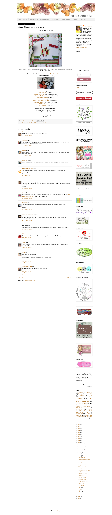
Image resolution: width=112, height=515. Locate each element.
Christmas (24, 122)
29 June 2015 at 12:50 (27, 229)
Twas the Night (54, 73)
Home (19, 19)
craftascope (78, 415)
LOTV (35, 122)
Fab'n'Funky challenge (42, 97)
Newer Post (21, 277)
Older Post (69, 277)
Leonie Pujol (85, 401)
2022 (79, 428)
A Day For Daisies (79, 392)
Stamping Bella (79, 413)
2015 (79, 442)
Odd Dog (38, 122)
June (80, 456)
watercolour (86, 418)
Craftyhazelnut (41, 99)
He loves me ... (81, 485)
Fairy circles (81, 475)
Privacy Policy (83, 19)
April (80, 489)
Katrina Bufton (88, 26)
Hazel (23, 192)
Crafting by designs (39, 102)
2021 (79, 430)
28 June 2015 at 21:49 (27, 209)
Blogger (58, 510)
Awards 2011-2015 (66, 19)
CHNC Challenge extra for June (41, 100)
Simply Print (83, 410)
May (80, 487)
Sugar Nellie (88, 413)
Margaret (24, 202)
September (81, 450)
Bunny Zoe (42, 103)
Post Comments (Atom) (30, 280)
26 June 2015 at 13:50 (27, 175)
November (81, 446)
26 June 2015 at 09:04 (27, 145)
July (80, 454)
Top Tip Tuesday (41, 107)
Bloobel (86, 393)
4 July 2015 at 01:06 (26, 262)
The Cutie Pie (42, 105)
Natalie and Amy (43, 92)
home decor (81, 416)
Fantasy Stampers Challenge (38, 95)
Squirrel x (24, 140)
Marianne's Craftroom (27, 132)
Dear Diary (80, 463)
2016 (79, 440)
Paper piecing (86, 404)
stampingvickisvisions (27, 168)
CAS (91, 394)
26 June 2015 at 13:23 (27, 164)
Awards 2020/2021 (34, 19)
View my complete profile (81, 47)
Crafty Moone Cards (27, 266)
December (81, 444)
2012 (79, 498)
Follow (77, 87)
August (80, 452)
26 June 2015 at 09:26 (27, 155)
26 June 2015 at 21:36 (27, 198)
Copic (90, 395)
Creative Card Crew (39, 94)
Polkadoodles (79, 408)
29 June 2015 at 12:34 (27, 220)
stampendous (89, 416)
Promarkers (79, 409)
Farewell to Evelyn (82, 473)
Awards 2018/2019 (44, 19)
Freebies (25, 19)
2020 (79, 432)
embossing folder (88, 415)
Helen (23, 252)
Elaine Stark (25, 160)
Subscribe (84, 79)
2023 (79, 426)
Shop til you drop (82, 479)
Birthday (80, 394)
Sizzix (88, 412)
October (81, 448)
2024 (79, 424)
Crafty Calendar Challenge (84, 399)
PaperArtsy (78, 406)
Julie (23, 234)
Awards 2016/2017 (55, 19)
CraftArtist (81, 397)
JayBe (23, 242)
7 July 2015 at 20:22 (26, 272)
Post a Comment (24, 274)
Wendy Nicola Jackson (27, 214)
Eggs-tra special (82, 477)
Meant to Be (81, 483)
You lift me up (81, 457)
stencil (78, 418)
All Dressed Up (88, 392)
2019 (79, 434)
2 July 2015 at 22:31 (26, 237)
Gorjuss (77, 401)
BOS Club (75, 19)
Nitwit (77, 405)
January (81, 493)
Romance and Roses (83, 481)
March (80, 491)
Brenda (24, 150)
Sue (23, 180)
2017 (79, 438)
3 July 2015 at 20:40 (26, 247)
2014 (79, 496)
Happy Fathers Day (82, 464)
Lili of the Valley (30, 122)
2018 (79, 436)
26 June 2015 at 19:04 (27, 188)
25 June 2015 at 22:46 (27, 135)
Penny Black (87, 406)
